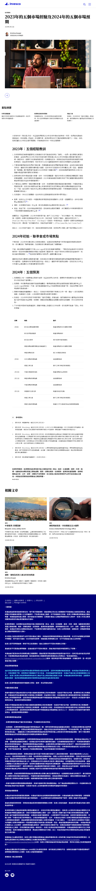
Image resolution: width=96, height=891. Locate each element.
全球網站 (8, 600)
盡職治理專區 (19, 600)
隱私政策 (8, 602)
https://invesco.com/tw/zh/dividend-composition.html (26, 658)
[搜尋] (84, 4)
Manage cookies (20, 602)
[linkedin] (7, 875)
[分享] (7, 95)
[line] (12, 875)
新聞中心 (30, 600)
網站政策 (39, 600)
